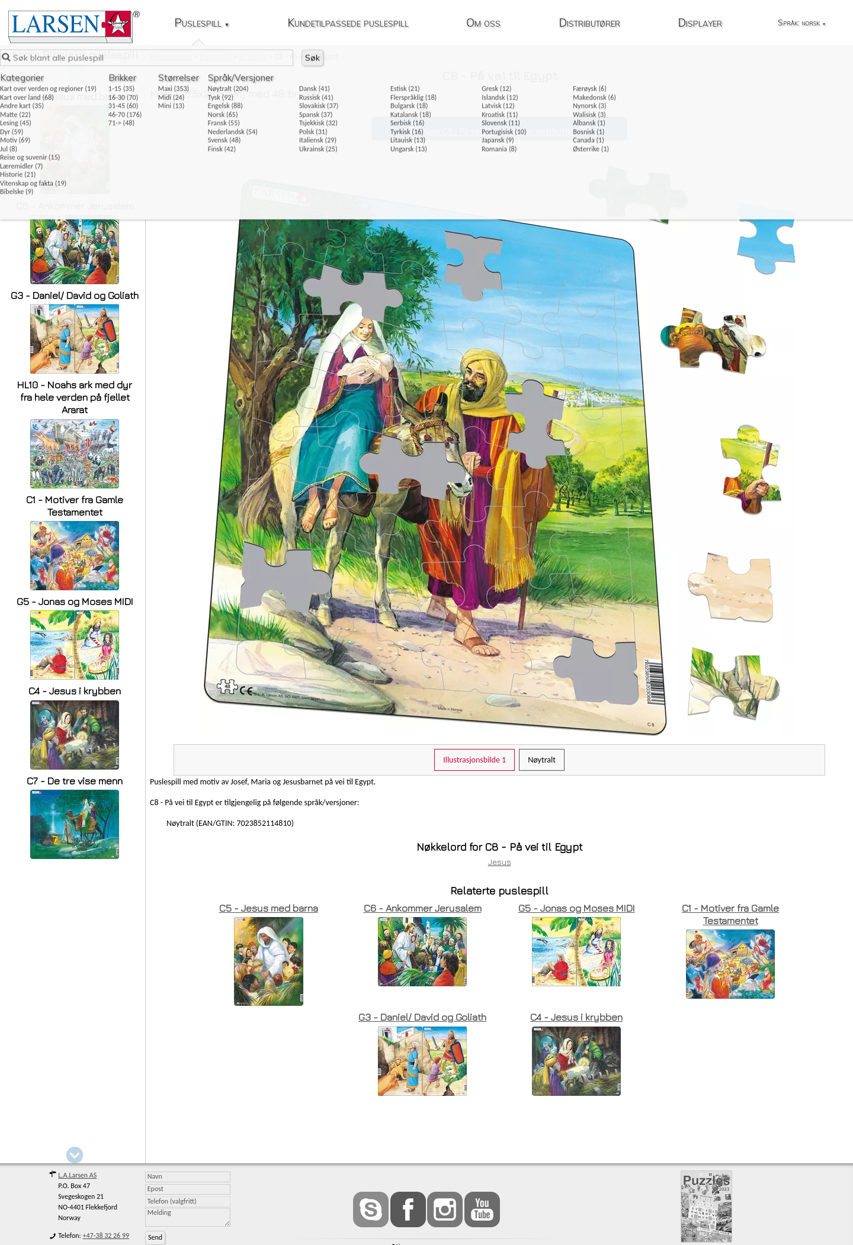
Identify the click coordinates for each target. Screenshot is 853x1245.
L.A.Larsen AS (77, 1175)
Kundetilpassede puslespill (348, 23)
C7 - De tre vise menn (75, 781)
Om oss (483, 23)
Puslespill (202, 23)
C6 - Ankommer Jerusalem (75, 206)
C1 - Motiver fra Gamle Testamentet (74, 506)
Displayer (700, 23)
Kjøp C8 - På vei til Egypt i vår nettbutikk (499, 131)
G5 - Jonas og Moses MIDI (75, 601)
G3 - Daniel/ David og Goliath (75, 295)
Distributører (589, 23)
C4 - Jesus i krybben (74, 691)
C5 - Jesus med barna (74, 96)
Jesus (499, 862)
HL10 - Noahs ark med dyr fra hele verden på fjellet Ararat (74, 397)
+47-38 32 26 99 (106, 1235)
